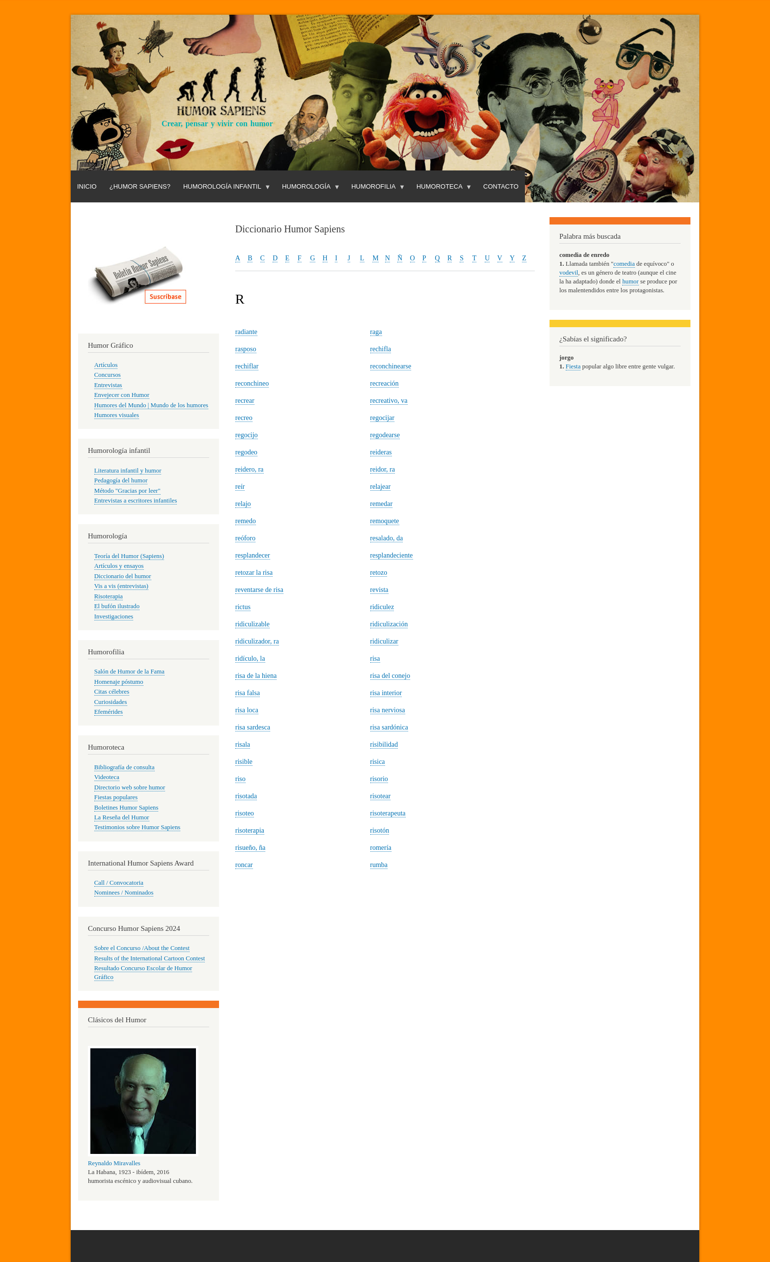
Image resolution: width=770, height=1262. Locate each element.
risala (242, 744)
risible (243, 761)
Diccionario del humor (122, 576)
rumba (379, 865)
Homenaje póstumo (118, 681)
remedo (245, 521)
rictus (242, 607)
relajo (243, 503)
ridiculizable (252, 624)
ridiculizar (384, 641)
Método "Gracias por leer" (127, 490)
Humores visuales (116, 415)
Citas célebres (111, 691)
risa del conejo (390, 675)
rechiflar (246, 366)
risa (375, 658)
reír (240, 486)
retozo (378, 572)
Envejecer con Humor (121, 395)
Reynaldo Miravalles (114, 1163)
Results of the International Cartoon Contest (149, 958)
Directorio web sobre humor (129, 787)
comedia (623, 263)
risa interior (386, 693)
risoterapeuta (388, 813)
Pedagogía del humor (121, 480)
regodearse (385, 435)
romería (381, 847)
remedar (381, 503)
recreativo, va (389, 400)
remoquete (384, 521)
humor (630, 281)
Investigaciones (114, 616)
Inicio (87, 186)
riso (240, 779)
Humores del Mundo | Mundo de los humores (151, 405)
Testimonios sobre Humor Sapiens (137, 827)
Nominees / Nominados (124, 892)
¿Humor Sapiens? (140, 186)
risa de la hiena (255, 675)
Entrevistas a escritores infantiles (135, 500)
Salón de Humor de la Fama (129, 671)
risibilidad (384, 744)
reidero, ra (249, 469)
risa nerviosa (387, 710)
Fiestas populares (116, 797)
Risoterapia (108, 596)
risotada (246, 796)
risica (377, 761)
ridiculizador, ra (257, 641)
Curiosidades (110, 702)
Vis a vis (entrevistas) (121, 586)
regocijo (246, 435)
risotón (379, 830)
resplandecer (252, 555)
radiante (246, 332)
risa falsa (247, 693)
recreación (384, 383)
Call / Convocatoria (118, 882)
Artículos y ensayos (119, 565)
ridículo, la (250, 658)
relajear (380, 486)
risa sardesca (252, 727)
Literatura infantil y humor (128, 470)
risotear (380, 796)
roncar (244, 865)
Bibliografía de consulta (124, 767)
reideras (381, 452)
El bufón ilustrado (116, 606)
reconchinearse (391, 366)
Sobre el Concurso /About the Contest (142, 948)
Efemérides (108, 711)
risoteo (244, 813)
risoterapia (249, 830)
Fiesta (573, 366)
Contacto (501, 186)
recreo (243, 417)
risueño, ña (250, 847)
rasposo (245, 349)
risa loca (246, 710)
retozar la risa (254, 572)
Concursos (107, 374)
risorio (379, 779)
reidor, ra (382, 469)
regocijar (382, 417)
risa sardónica (389, 727)
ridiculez (382, 607)
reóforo (245, 538)
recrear (244, 400)
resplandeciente (391, 555)
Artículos (106, 365)
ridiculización (389, 624)
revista (379, 589)
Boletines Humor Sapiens (126, 807)
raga (376, 332)
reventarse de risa (259, 589)
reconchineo (252, 383)
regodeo (246, 452)
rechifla (380, 349)
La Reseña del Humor (121, 817)
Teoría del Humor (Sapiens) (129, 556)
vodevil (568, 272)
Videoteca (106, 777)
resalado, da (386, 538)
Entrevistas (108, 385)
